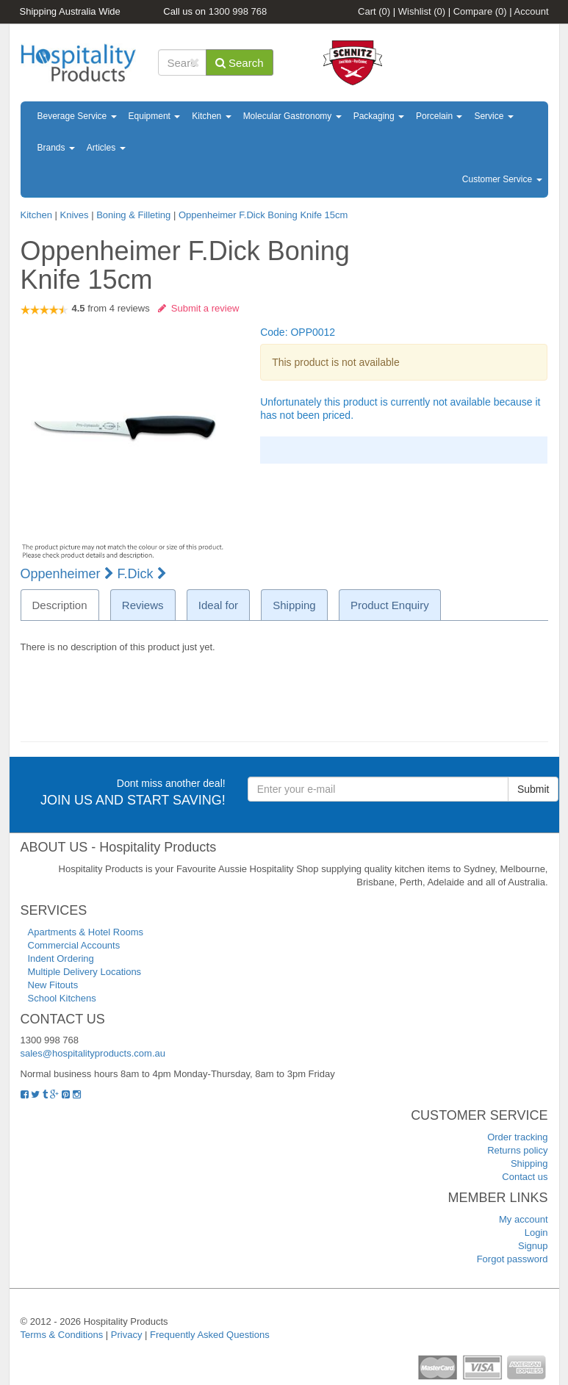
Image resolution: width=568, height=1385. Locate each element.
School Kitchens (62, 998)
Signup (532, 1245)
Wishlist (421, 11)
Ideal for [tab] (218, 605)
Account (531, 11)
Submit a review (199, 308)
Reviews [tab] (143, 605)
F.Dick (142, 573)
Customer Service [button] (502, 179)
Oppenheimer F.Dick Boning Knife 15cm (263, 214)
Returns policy (517, 1150)
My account (523, 1219)
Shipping (529, 1163)
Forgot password (512, 1259)
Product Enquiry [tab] (389, 605)
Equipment (155, 116)
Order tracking (517, 1137)
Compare (480, 11)
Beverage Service (77, 116)
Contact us (524, 1176)
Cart (374, 11)
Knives (74, 214)
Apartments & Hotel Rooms (86, 932)
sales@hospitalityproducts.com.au (93, 1053)
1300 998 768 (238, 11)
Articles (106, 148)
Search (239, 63)
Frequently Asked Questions (210, 1334)
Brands (56, 148)
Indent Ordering (61, 958)
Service (493, 116)
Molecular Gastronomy (292, 116)
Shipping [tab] (294, 605)
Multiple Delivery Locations (85, 971)
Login (536, 1232)
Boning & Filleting (134, 214)
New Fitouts (53, 984)
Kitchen (211, 116)
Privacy (127, 1334)
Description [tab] (59, 605)
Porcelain (439, 116)
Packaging (378, 116)
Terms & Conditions (62, 1334)
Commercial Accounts (74, 945)
